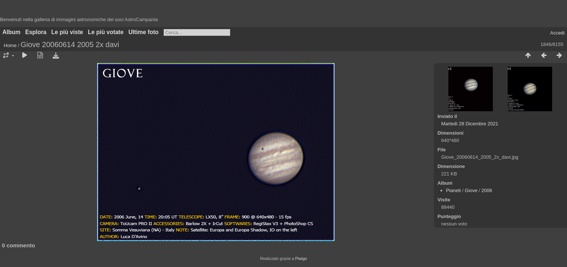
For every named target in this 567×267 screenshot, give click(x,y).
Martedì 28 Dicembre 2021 (469, 123)
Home (10, 45)
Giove (471, 190)
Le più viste (67, 32)
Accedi (557, 33)
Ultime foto (143, 32)
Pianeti (453, 190)
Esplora (35, 32)
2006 (486, 190)
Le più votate (105, 32)
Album (12, 32)
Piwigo (301, 258)
